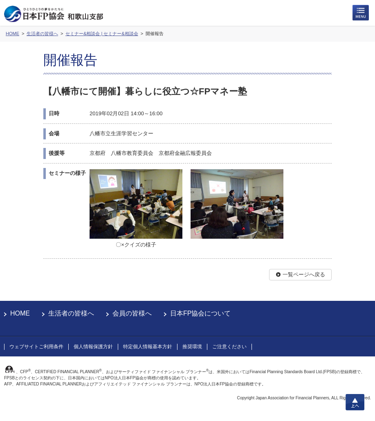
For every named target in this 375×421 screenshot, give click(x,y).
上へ (355, 402)
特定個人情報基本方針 (147, 346)
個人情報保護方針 (93, 346)
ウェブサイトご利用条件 (36, 346)
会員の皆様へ (132, 313)
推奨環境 (192, 346)
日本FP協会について (200, 313)
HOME (20, 313)
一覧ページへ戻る (304, 274)
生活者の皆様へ (71, 313)
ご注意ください (229, 346)
